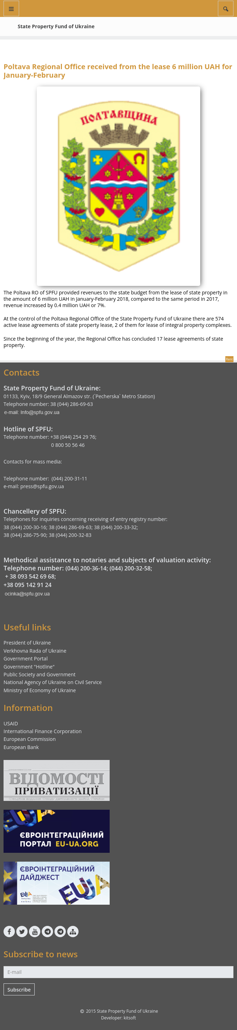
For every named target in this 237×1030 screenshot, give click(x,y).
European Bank (21, 747)
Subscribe (19, 989)
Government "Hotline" (29, 666)
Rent (229, 359)
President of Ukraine (27, 642)
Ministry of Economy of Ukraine (40, 690)
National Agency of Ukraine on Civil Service (53, 682)
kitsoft (129, 1018)
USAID (11, 723)
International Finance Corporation (43, 731)
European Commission (30, 739)
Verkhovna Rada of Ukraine (35, 650)
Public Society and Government (40, 674)
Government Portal (26, 658)
